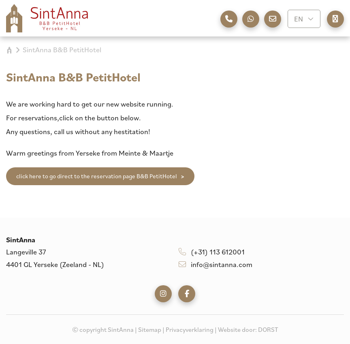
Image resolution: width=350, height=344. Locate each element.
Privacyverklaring (189, 329)
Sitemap (149, 329)
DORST (268, 329)
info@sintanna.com (215, 264)
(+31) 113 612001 (212, 251)
